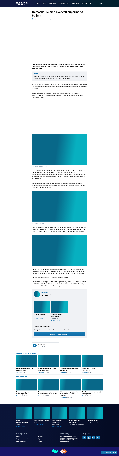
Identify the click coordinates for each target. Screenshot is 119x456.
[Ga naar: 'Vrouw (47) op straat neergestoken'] (92, 364)
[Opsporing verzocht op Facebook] (84, 437)
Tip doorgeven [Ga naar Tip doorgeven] (87, 3)
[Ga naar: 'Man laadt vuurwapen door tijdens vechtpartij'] (48, 364)
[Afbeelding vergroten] (85, 135)
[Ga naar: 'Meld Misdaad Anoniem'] (42, 416)
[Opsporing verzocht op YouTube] (93, 437)
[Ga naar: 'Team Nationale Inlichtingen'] (59, 417)
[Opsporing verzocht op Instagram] (89, 437)
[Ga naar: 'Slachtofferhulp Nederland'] (77, 416)
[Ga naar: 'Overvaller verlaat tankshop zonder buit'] (70, 364)
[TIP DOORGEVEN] (108, 452)
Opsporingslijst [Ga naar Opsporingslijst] (64, 3)
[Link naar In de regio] (48, 436)
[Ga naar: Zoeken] (101, 3)
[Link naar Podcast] (26, 436)
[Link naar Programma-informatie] (26, 439)
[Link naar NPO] (63, 451)
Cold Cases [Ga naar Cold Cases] (76, 3)
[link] (45, 345)
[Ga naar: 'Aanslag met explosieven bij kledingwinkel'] (92, 388)
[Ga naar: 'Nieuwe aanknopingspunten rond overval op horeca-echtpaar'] (70, 388)
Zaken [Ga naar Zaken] (44, 3)
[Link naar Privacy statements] (26, 441)
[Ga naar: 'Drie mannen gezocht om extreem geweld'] (26, 364)
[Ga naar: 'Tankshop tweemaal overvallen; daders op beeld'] (48, 388)
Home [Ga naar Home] (38, 3)
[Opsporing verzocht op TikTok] (98, 437)
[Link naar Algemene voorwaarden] (48, 439)
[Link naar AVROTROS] (55, 451)
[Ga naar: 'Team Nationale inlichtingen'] (59, 311)
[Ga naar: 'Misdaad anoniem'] (42, 310)
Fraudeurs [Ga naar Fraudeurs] (52, 3)
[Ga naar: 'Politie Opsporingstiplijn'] (24, 417)
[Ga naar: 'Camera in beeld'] (95, 415)
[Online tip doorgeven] (59, 334)
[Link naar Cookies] (48, 441)
